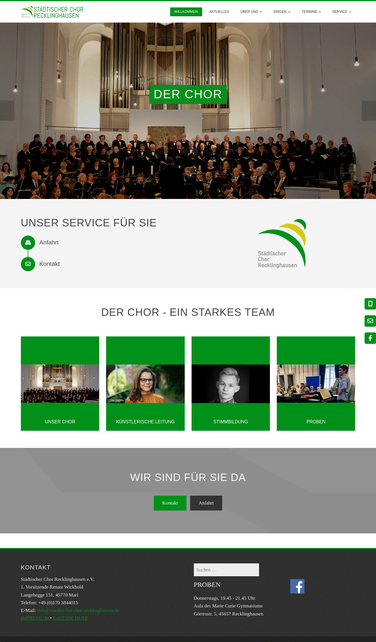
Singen (281, 11)
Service (341, 11)
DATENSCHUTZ (70, 618)
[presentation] (7, 111)
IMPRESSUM (35, 618)
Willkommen (186, 12)
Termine (311, 11)
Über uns (251, 11)
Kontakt (170, 503)
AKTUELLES (219, 12)
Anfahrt (206, 503)
